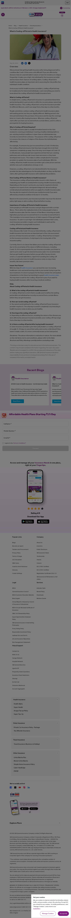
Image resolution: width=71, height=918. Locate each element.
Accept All (63, 913)
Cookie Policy (36, 908)
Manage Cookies (48, 913)
